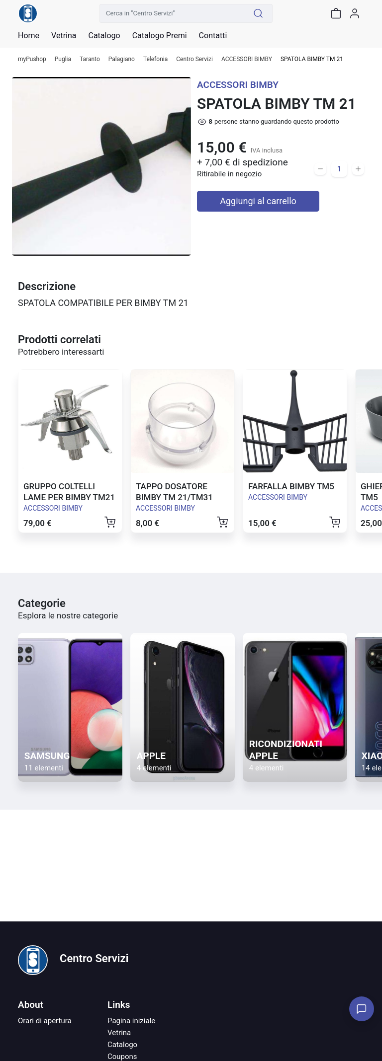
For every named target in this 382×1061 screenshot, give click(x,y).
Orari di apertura (45, 1020)
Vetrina (119, 1032)
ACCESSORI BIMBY (246, 59)
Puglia (63, 59)
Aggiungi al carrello (258, 201)
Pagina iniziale (131, 1020)
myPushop (32, 59)
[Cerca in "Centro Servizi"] (172, 13)
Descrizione (47, 286)
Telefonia (155, 59)
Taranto (90, 59)
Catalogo (104, 36)
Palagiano (121, 59)
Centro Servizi (194, 59)
